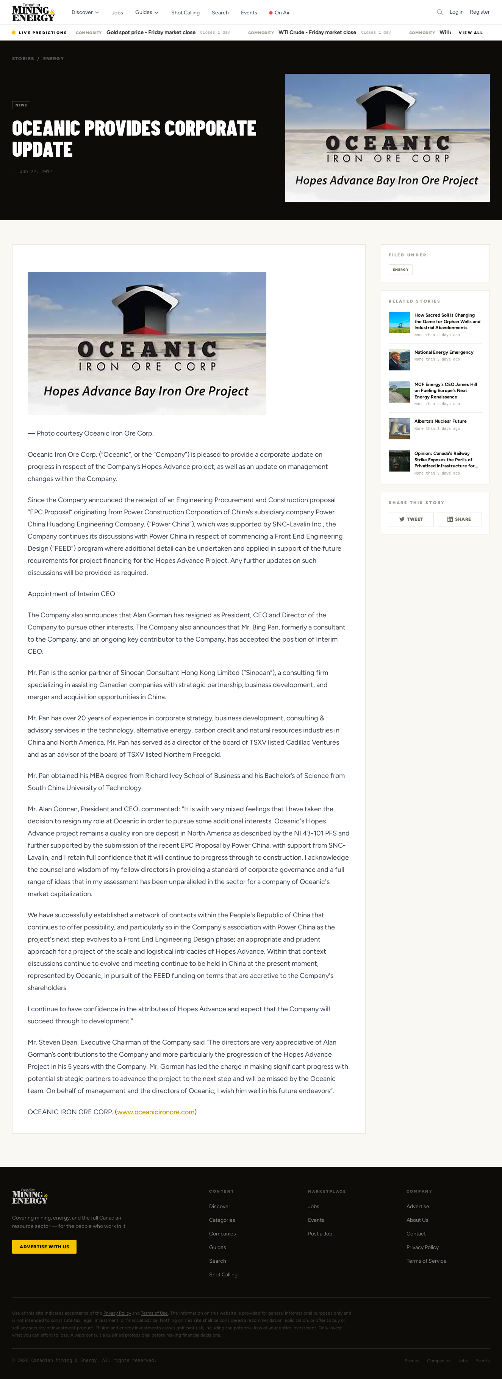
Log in (457, 12)
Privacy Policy (423, 1247)
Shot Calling (223, 1274)
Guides (217, 1247)
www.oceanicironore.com (155, 1112)
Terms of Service (427, 1261)
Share (459, 519)
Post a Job (320, 1234)
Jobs (313, 1206)
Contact (416, 1234)
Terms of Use (154, 1313)
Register (480, 12)
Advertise (418, 1206)
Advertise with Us (44, 1246)
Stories (23, 58)
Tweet (411, 519)
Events (316, 1220)
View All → (474, 32)
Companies (222, 1234)
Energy (53, 58)
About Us (417, 1220)
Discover (219, 1206)
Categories (222, 1220)
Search (217, 1261)
